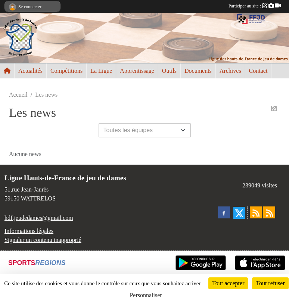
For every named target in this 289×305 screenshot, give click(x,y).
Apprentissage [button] (137, 71)
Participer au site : (255, 6)
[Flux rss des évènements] (269, 212)
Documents (198, 71)
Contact (258, 71)
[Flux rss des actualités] (256, 212)
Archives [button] (230, 71)
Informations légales (28, 231)
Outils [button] (169, 71)
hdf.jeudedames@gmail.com (38, 218)
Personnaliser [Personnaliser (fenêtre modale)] (146, 295)
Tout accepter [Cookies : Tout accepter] (228, 283)
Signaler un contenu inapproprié (42, 240)
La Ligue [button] (101, 71)
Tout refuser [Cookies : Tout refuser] (270, 283)
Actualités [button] (30, 71)
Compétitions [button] (66, 71)
